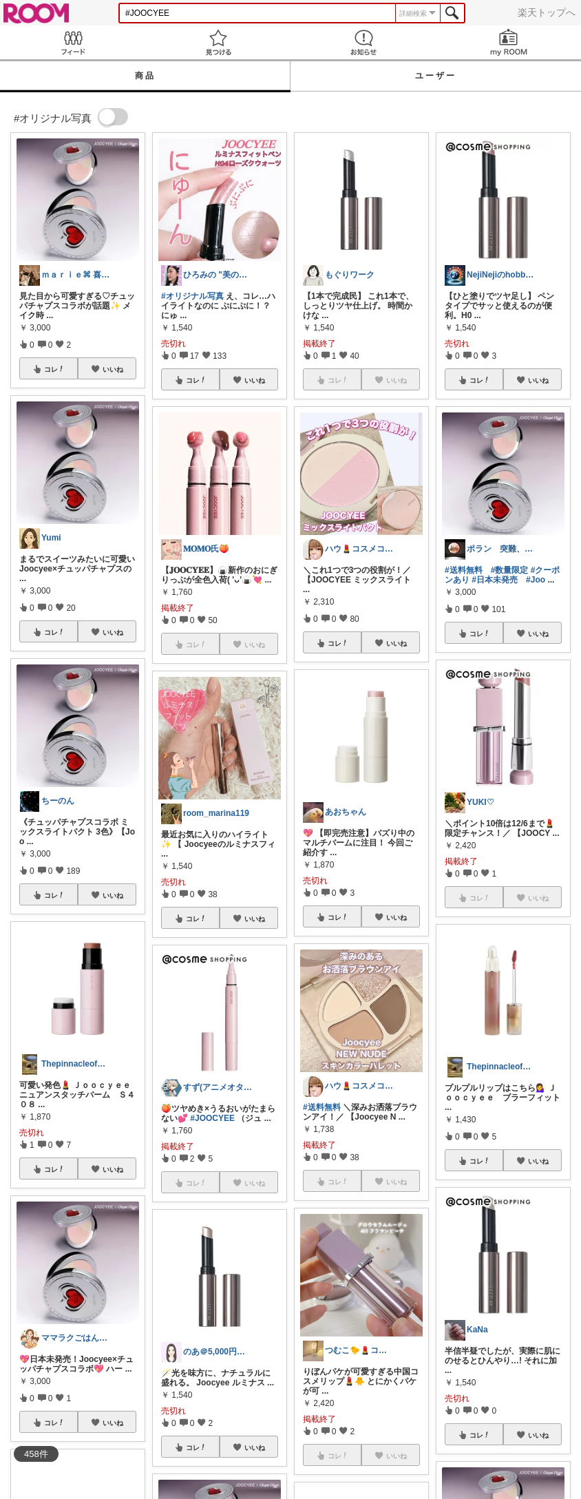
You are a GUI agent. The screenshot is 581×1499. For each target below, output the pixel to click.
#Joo (535, 580)
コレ (54, 369)
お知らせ (363, 42)
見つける (217, 42)
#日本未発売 (495, 580)
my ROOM (508, 42)
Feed (72, 42)
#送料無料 (322, 1107)
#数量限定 (510, 570)
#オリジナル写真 (192, 296)
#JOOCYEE (212, 1118)
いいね (113, 369)
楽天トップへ (546, 12)
